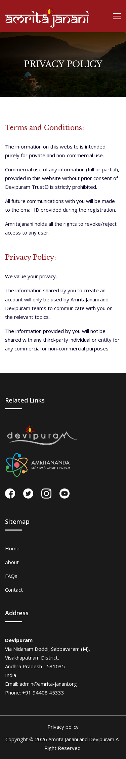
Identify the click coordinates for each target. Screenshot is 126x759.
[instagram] (46, 493)
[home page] (47, 16)
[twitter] (28, 493)
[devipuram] (42, 434)
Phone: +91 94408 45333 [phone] (34, 692)
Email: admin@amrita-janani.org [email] (41, 683)
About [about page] (12, 562)
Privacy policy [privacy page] (63, 726)
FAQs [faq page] (11, 576)
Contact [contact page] (14, 589)
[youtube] (64, 493)
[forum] (38, 464)
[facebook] (10, 493)
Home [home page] (12, 548)
